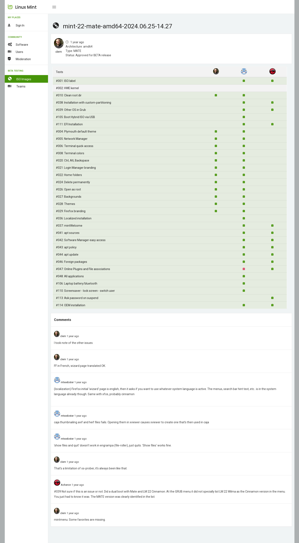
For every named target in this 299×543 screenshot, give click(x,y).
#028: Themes (65, 204)
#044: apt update (67, 254)
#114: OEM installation (70, 305)
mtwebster (67, 382)
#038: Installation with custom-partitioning (83, 102)
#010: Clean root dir (69, 95)
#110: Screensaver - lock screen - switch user (85, 290)
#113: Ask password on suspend (77, 298)
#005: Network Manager (72, 138)
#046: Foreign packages (71, 261)
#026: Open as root (68, 189)
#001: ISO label (66, 81)
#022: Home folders (69, 175)
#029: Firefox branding (70, 211)
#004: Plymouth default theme (76, 131)
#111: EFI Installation (69, 124)
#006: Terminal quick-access (74, 146)
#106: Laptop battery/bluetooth (76, 283)
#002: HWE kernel (67, 88)
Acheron (66, 484)
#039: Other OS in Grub (71, 109)
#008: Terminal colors (70, 153)
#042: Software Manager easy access (81, 240)
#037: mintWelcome (69, 225)
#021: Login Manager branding (76, 167)
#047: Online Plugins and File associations (83, 269)
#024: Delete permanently (73, 182)
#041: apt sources (67, 232)
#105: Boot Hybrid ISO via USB (75, 117)
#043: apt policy (66, 247)
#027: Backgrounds (68, 196)
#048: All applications (70, 276)
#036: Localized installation (73, 218)
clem (58, 51)
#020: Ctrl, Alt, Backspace (72, 160)
